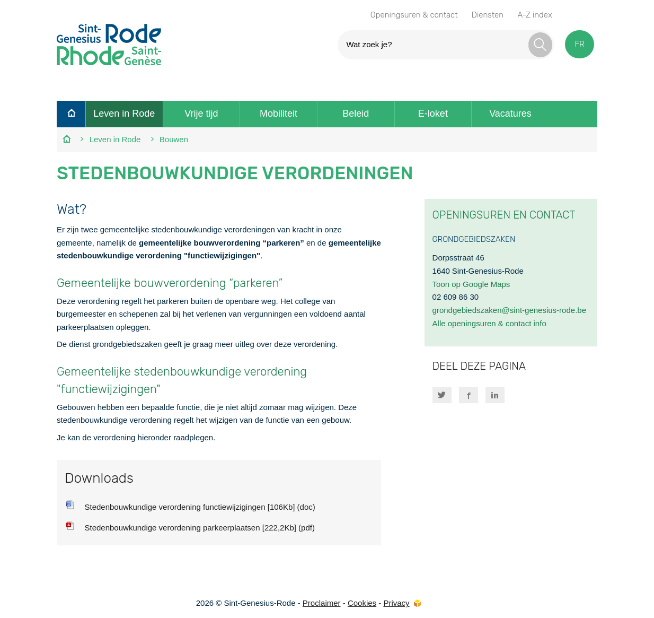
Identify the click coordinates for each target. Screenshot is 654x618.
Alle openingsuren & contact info (489, 323)
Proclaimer (322, 602)
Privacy (396, 602)
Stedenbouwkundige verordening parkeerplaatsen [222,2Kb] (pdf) (199, 527)
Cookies (362, 602)
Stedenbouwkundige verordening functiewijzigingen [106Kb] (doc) (199, 506)
